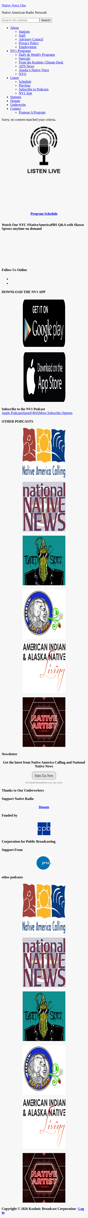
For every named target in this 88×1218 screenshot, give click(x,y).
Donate (44, 807)
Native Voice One (14, 5)
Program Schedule (44, 213)
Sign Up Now (44, 775)
